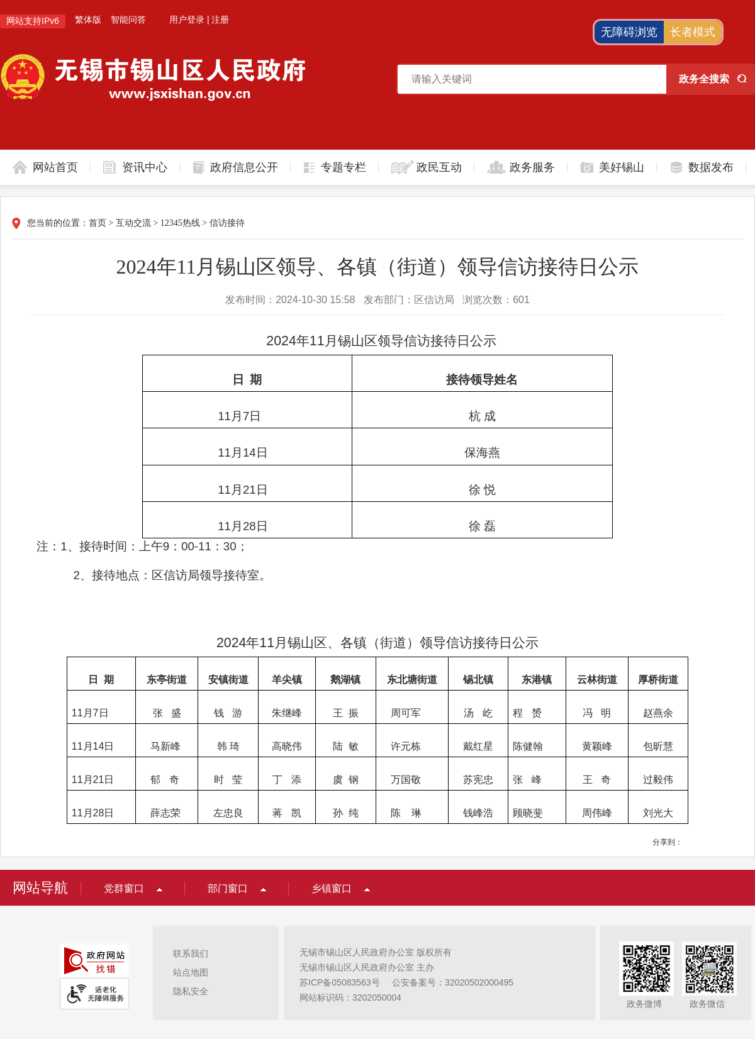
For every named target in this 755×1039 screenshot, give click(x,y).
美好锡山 (621, 167)
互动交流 (133, 223)
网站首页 (55, 167)
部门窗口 (228, 888)
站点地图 (190, 972)
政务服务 (532, 167)
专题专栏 (343, 167)
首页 (97, 223)
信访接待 (227, 223)
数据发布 (711, 167)
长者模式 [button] (692, 32)
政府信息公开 (244, 167)
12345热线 (180, 223)
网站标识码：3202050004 (350, 997)
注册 (220, 19)
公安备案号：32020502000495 (452, 982)
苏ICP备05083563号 (339, 982)
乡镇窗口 (331, 888)
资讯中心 (144, 167)
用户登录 (186, 19)
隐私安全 (190, 991)
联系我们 (190, 953)
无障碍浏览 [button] (629, 32)
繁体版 (88, 19)
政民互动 (439, 167)
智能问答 (128, 19)
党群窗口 (124, 888)
